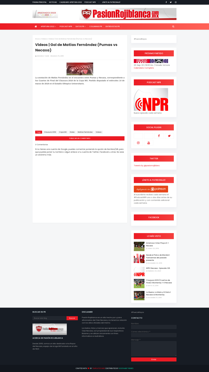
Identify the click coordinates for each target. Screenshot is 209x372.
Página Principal (40, 2)
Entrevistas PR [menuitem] (113, 26)
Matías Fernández (85, 132)
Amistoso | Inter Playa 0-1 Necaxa (157, 244)
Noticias (53, 2)
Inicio (37, 39)
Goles (72, 132)
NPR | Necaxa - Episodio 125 (158, 268)
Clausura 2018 (50, 132)
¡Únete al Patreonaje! (111, 2)
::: (99, 2)
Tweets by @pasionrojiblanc (147, 165)
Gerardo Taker (43, 56)
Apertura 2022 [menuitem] (47, 26)
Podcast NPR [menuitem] (66, 26)
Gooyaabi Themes (126, 368)
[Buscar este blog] (50, 318)
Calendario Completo (144, 68)
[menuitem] (36, 26)
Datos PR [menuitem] (80, 26)
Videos (44, 39)
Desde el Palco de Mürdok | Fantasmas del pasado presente (158, 257)
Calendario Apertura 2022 (70, 2)
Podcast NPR (90, 2)
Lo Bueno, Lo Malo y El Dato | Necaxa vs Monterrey (158, 293)
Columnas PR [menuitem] (95, 26)
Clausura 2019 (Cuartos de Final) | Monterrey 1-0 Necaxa (159, 281)
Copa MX (63, 132)
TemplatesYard (98, 368)
